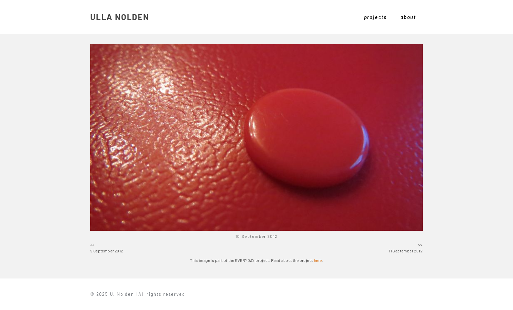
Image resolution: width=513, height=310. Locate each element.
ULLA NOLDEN (119, 17)
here (318, 260)
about (408, 17)
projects (375, 17)
